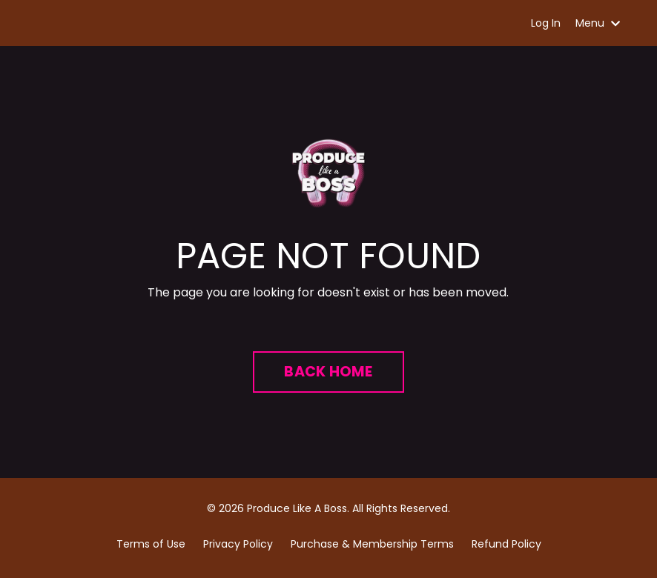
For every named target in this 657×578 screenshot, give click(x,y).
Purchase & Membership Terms (372, 544)
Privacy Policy (238, 544)
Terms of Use (150, 544)
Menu (597, 23)
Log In (546, 23)
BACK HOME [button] (328, 372)
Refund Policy (506, 544)
